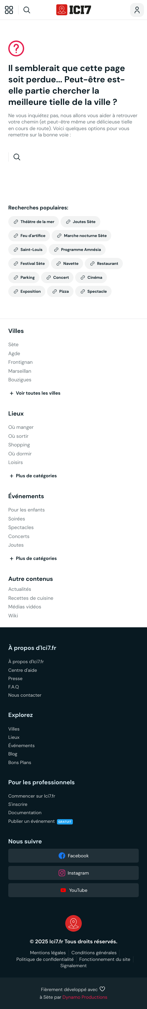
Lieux (16, 414)
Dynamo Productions (85, 997)
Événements (26, 496)
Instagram (73, 873)
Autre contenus (30, 579)
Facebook (73, 855)
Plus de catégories (32, 476)
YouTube (73, 890)
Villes (16, 331)
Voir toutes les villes (34, 393)
